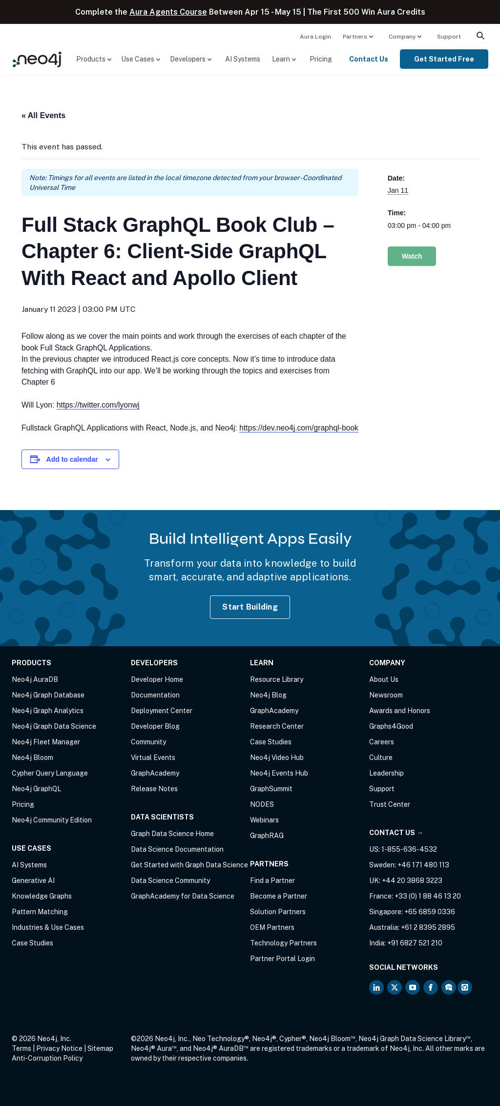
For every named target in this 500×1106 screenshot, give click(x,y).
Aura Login (315, 36)
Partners (355, 36)
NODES (262, 804)
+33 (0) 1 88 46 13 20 (428, 896)
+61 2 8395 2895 (428, 927)
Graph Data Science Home (172, 834)
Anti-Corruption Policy (47, 1058)
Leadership (386, 773)
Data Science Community (170, 880)
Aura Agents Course (168, 12)
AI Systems (242, 59)
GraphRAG (267, 836)
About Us (383, 679)
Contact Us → (396, 833)
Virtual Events (153, 757)
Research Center (277, 726)
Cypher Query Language (50, 773)
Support (449, 36)
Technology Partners (283, 943)
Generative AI (33, 880)
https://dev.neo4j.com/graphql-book (298, 428)
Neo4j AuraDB (35, 679)
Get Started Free (444, 59)
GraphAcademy (155, 773)
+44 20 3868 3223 (412, 880)
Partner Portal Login (282, 959)
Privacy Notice (59, 1048)
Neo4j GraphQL (36, 789)
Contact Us (368, 59)
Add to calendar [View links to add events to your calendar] (72, 459)
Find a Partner (272, 880)
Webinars (264, 820)
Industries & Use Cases (48, 927)
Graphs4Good (391, 726)
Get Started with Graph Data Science (189, 865)
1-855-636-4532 (409, 849)
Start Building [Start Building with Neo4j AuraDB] (250, 607)
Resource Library (276, 679)
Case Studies (32, 943)
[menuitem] (315, 36)
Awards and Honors (399, 711)
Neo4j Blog (268, 695)
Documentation (155, 695)
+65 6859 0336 (429, 912)
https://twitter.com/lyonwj (98, 405)
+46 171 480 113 (423, 865)
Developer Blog (155, 726)
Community (148, 742)
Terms (21, 1048)
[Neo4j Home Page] (37, 58)
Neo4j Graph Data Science (54, 726)
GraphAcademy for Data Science (182, 896)
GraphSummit (271, 789)
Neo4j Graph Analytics (47, 711)
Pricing (321, 59)
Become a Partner (278, 896)
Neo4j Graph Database (48, 695)
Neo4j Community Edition (52, 820)
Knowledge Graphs (42, 896)
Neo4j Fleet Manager (46, 742)
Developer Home (157, 679)
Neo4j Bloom (32, 757)
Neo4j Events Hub (279, 773)
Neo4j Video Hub (277, 757)
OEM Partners (272, 927)
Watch (412, 256)
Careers (381, 742)
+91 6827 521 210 (414, 943)
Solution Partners (278, 912)
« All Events (43, 115)
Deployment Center (161, 711)
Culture (381, 757)
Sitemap (100, 1048)
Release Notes (154, 789)
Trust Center (389, 804)
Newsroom (386, 695)
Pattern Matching (40, 912)
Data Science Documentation (177, 849)
